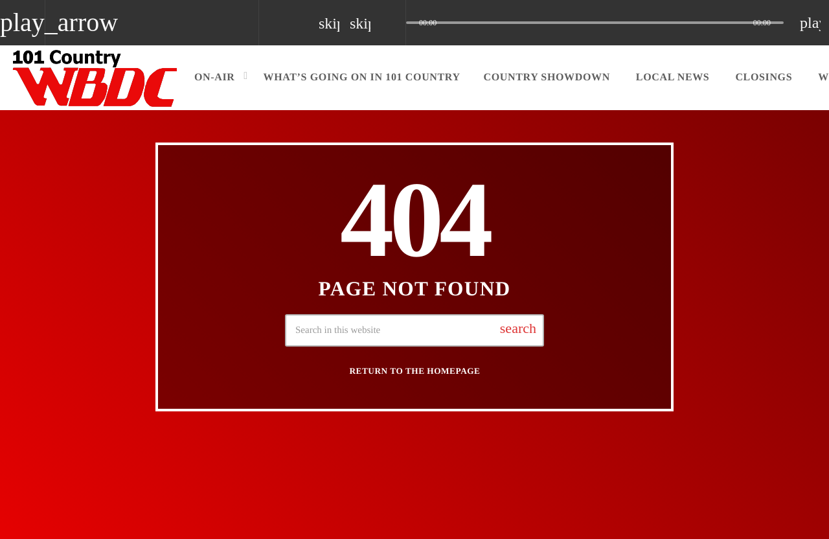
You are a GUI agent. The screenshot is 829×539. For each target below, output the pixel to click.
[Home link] (95, 77)
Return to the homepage (415, 371)
